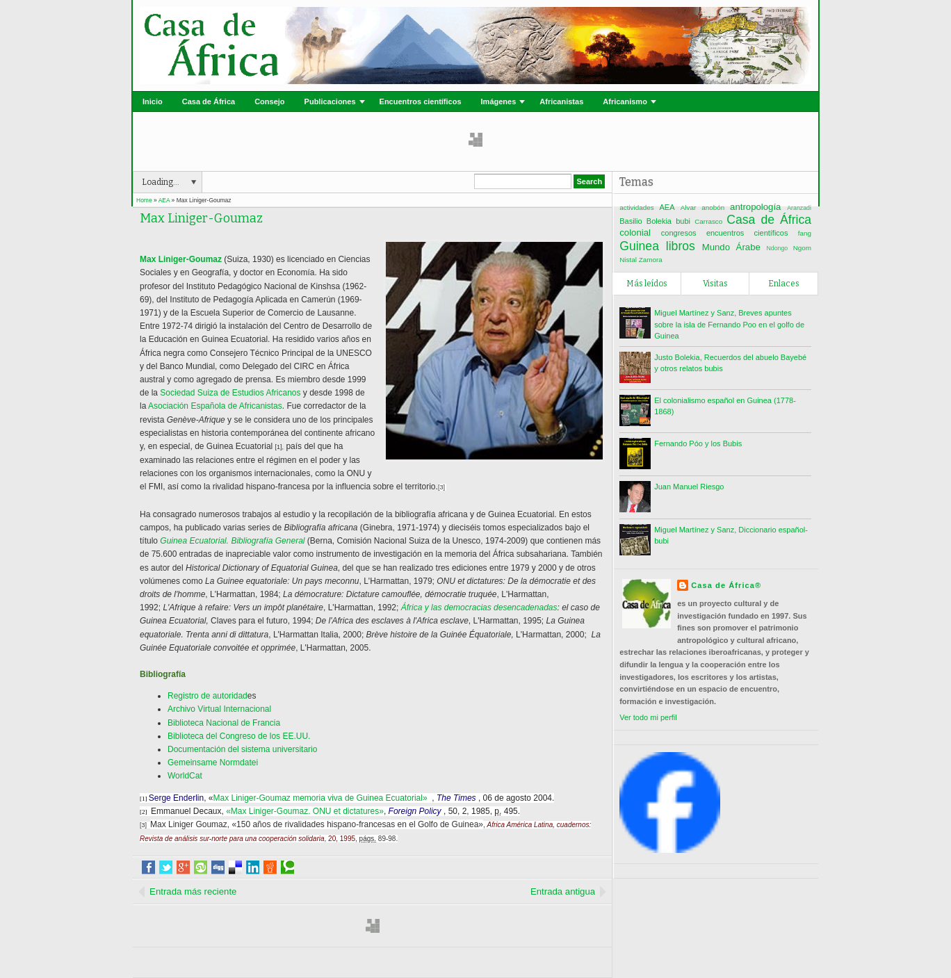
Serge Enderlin (176, 798)
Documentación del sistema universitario (242, 749)
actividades (636, 207)
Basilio (630, 221)
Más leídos (646, 283)
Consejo (269, 101)
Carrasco (708, 221)
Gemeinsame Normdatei (213, 762)
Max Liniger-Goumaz (201, 218)
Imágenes (499, 101)
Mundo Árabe (731, 247)
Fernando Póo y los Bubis (698, 443)
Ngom (802, 248)
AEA (667, 207)
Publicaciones (330, 101)
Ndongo (777, 248)
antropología (755, 207)
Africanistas (561, 101)
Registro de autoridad (207, 696)
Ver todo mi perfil (648, 717)
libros (680, 246)
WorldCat (185, 776)
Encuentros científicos (421, 101)
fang (804, 233)
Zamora (651, 259)
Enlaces (783, 283)
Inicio (153, 101)
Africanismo (625, 101)
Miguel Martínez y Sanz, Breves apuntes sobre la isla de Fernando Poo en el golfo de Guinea (729, 324)
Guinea (639, 246)
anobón (712, 207)
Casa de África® (726, 585)
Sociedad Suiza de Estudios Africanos (230, 393)
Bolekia (659, 221)
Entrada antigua (562, 891)
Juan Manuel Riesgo (689, 486)
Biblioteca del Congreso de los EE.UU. (239, 736)
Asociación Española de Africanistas (215, 406)
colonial (635, 232)
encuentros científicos (747, 233)
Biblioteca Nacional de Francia (224, 723)
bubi (683, 221)
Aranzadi (799, 207)
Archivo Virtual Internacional (219, 709)
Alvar (689, 207)
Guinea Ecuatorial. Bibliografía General (232, 541)
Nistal (628, 259)
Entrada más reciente (192, 891)
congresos (679, 233)
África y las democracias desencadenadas (479, 607)
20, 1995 (341, 838)
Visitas (715, 283)
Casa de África (208, 101)
